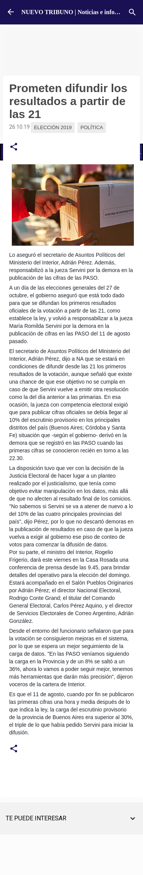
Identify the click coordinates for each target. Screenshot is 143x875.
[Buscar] (132, 12)
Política (91, 127)
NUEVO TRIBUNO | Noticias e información (78, 12)
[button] (13, 147)
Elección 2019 (53, 127)
